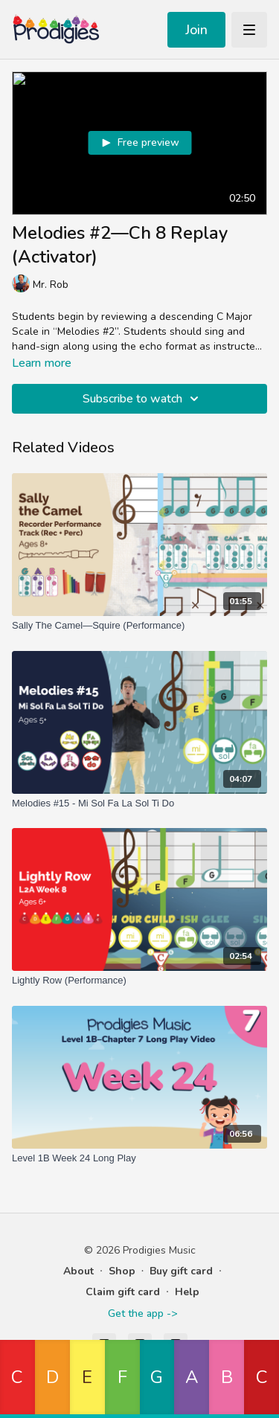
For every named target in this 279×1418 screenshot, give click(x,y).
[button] (17, 1379)
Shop (122, 1271)
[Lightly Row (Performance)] (139, 980)
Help (187, 1292)
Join (196, 30)
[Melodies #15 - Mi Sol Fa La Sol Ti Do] (139, 803)
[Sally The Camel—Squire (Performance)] (139, 625)
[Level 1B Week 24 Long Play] (139, 1158)
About (78, 1271)
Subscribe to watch (143, 399)
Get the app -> (142, 1313)
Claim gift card (123, 1292)
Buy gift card (181, 1271)
